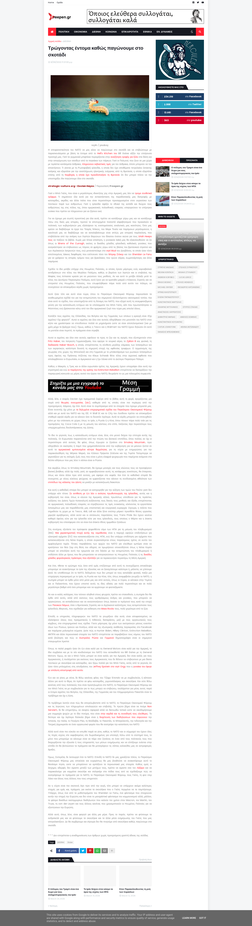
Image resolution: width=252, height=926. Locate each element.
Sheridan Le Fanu (142, 254)
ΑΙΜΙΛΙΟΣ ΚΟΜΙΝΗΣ (188, 317)
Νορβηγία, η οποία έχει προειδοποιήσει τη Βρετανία (92, 174)
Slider (70, 842)
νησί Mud (111, 250)
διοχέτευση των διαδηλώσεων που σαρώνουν (123, 717)
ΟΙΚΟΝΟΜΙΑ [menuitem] (80, 31)
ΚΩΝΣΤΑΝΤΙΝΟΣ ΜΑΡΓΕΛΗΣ (169, 302)
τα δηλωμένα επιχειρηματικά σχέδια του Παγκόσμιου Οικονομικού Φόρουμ (114, 409)
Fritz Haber (54, 341)
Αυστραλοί (84, 637)
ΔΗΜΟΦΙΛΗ (168, 160)
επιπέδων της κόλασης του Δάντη (64, 482)
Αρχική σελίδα (54, 41)
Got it (202, 918)
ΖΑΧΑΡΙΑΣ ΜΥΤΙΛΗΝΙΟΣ (168, 307)
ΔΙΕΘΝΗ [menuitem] (96, 31)
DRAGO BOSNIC (164, 282)
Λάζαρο (140, 767)
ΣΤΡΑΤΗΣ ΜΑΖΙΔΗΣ (166, 267)
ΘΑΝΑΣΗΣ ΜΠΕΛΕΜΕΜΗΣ (169, 332)
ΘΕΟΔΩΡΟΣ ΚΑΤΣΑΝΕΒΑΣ (189, 287)
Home (51, 2)
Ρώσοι (95, 637)
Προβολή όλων (145, 859)
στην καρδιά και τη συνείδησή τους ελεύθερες (124, 713)
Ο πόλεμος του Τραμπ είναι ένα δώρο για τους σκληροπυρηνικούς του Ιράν (63, 892)
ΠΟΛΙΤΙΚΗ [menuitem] (64, 31)
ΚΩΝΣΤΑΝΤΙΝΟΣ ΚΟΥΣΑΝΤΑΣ (170, 322)
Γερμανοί (109, 637)
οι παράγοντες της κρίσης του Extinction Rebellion (94, 369)
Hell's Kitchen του (107, 153)
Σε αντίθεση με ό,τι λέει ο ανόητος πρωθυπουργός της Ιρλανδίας (104, 493)
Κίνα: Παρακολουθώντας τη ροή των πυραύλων (134, 890)
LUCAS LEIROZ (185, 277)
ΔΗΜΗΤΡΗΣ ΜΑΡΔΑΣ (166, 317)
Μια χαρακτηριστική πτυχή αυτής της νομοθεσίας (81, 532)
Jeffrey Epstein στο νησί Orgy (109, 666)
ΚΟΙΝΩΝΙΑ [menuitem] (111, 31)
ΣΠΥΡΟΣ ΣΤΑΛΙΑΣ (190, 307)
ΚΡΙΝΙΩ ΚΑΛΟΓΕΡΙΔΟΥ (167, 292)
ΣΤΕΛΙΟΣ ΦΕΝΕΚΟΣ (184, 282)
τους (50, 240)
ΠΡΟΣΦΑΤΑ (192, 160)
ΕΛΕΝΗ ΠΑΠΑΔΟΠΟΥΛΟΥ (168, 297)
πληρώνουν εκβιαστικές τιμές (96, 164)
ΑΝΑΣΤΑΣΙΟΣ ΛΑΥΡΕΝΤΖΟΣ (169, 312)
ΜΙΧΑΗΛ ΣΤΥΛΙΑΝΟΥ (186, 272)
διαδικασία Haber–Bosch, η (62, 344)
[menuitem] (52, 32)
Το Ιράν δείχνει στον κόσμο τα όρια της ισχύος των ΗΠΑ (98, 890)
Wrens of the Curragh (71, 243)
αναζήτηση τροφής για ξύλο (124, 157)
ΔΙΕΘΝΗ (67, 41)
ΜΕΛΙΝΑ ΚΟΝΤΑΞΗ (165, 272)
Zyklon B (131, 341)
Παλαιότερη (145, 905)
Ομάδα (60, 2)
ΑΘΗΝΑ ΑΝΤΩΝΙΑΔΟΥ (190, 327)
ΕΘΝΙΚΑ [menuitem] (147, 31)
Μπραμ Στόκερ (115, 254)
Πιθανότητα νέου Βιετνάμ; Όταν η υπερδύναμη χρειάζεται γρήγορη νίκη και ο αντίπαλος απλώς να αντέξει (178, 239)
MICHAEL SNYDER (165, 287)
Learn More (189, 918)
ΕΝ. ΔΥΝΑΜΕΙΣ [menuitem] (164, 31)
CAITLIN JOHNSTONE (167, 327)
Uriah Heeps (145, 236)
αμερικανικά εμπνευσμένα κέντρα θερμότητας (83, 449)
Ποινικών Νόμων (60, 605)
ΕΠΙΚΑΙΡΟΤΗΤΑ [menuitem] (130, 31)
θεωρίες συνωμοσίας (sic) (75, 402)
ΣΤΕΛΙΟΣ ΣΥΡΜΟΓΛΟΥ (188, 267)
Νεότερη (53, 905)
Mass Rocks (107, 608)
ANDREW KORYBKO (166, 277)
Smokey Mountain (134, 442)
